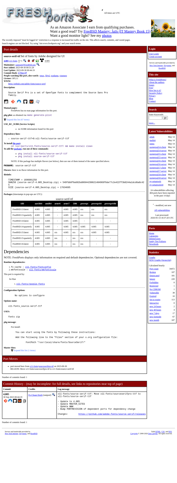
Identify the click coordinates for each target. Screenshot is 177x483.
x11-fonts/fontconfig (38, 273)
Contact (152, 101)
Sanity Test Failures (157, 241)
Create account (155, 56)
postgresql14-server (158, 150)
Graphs (152, 257)
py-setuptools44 (156, 185)
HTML (157, 448)
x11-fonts (13, 61)
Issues (151, 85)
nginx (152, 144)
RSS (170, 448)
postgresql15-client (158, 154)
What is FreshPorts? (157, 79)
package (18, 151)
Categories (153, 236)
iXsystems (167, 65)
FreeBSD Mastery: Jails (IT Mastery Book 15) (117, 31)
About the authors (156, 82)
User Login (154, 54)
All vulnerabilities (162, 210)
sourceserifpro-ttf (46, 378)
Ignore (152, 279)
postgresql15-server (158, 157)
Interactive (154, 303)
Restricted (154, 286)
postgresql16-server (158, 164)
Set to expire (155, 299)
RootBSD (161, 68)
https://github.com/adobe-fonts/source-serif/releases (112, 430)
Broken (153, 272)
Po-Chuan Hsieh (35, 406)
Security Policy (155, 93)
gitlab (152, 137)
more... (152, 123)
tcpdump (54, 76)
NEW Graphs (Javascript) (160, 260)
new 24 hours (155, 306)
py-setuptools (155, 181)
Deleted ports (154, 238)
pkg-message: (10, 331)
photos (106, 35)
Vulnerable (154, 292)
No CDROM (155, 289)
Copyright (134, 450)
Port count (154, 269)
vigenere (63, 76)
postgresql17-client (158, 167)
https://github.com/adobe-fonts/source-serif (27, 84)
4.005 (6, 61)
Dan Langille (153, 450)
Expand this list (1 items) (25, 362)
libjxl (47, 76)
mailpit (153, 140)
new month (154, 320)
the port (16, 145)
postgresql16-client (158, 161)
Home (151, 233)
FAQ (151, 87)
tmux (42, 76)
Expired (153, 296)
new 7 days (154, 313)
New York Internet (156, 65)
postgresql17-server (158, 171)
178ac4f (22, 73)
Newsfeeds (153, 244)
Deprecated (154, 275)
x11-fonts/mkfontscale (42, 276)
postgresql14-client (158, 147)
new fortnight (155, 316)
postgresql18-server (158, 178)
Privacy (152, 96)
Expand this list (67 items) (18, 121)
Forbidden (154, 282)
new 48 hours (155, 310)
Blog (151, 98)
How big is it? (155, 90)
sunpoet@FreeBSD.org (25, 65)
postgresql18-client (158, 174)
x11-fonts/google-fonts (30, 291)
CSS (163, 448)
